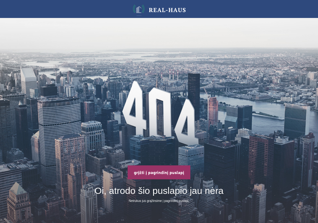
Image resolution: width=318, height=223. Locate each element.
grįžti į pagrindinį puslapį (159, 172)
